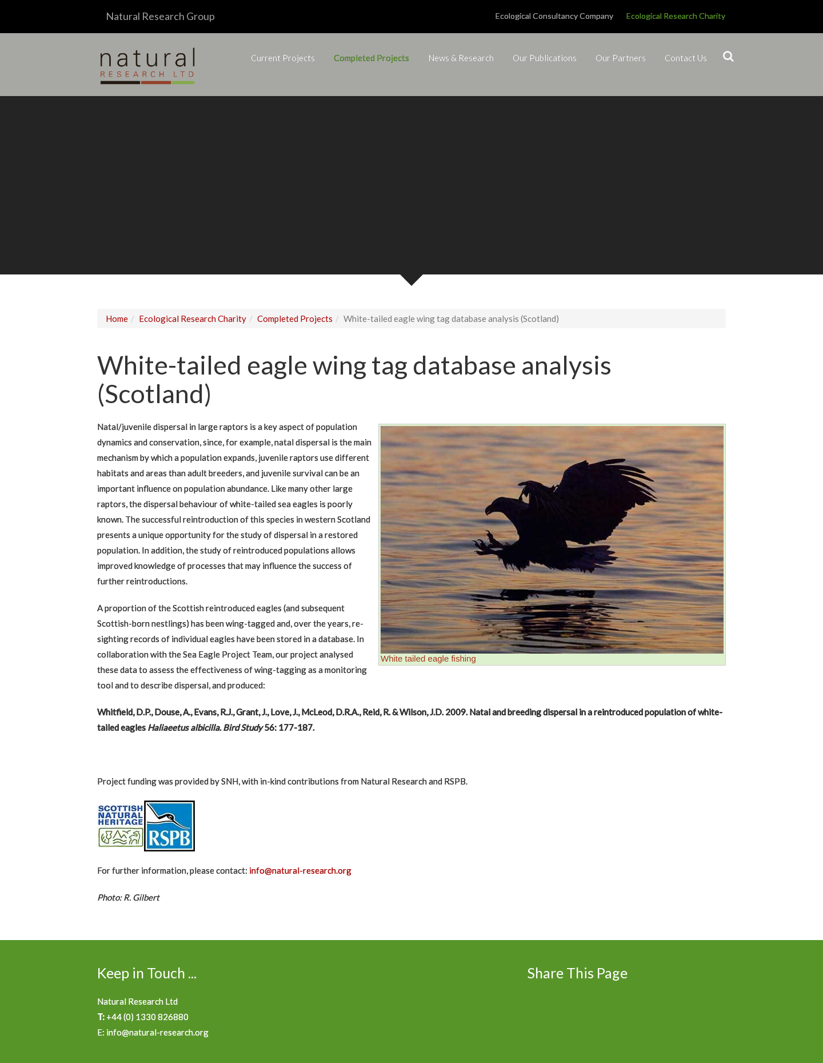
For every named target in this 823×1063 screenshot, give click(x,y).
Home (117, 318)
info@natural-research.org (300, 870)
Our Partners (621, 58)
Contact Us (686, 58)
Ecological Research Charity (675, 16)
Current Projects (283, 58)
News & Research (461, 58)
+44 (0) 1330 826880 (147, 1017)
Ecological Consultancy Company (554, 16)
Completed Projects (371, 58)
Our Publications (545, 58)
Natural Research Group (160, 16)
